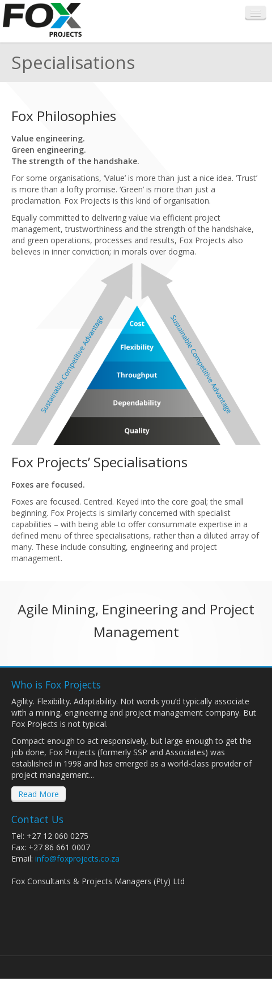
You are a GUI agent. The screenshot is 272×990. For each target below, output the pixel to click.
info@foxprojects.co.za (77, 858)
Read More (38, 794)
